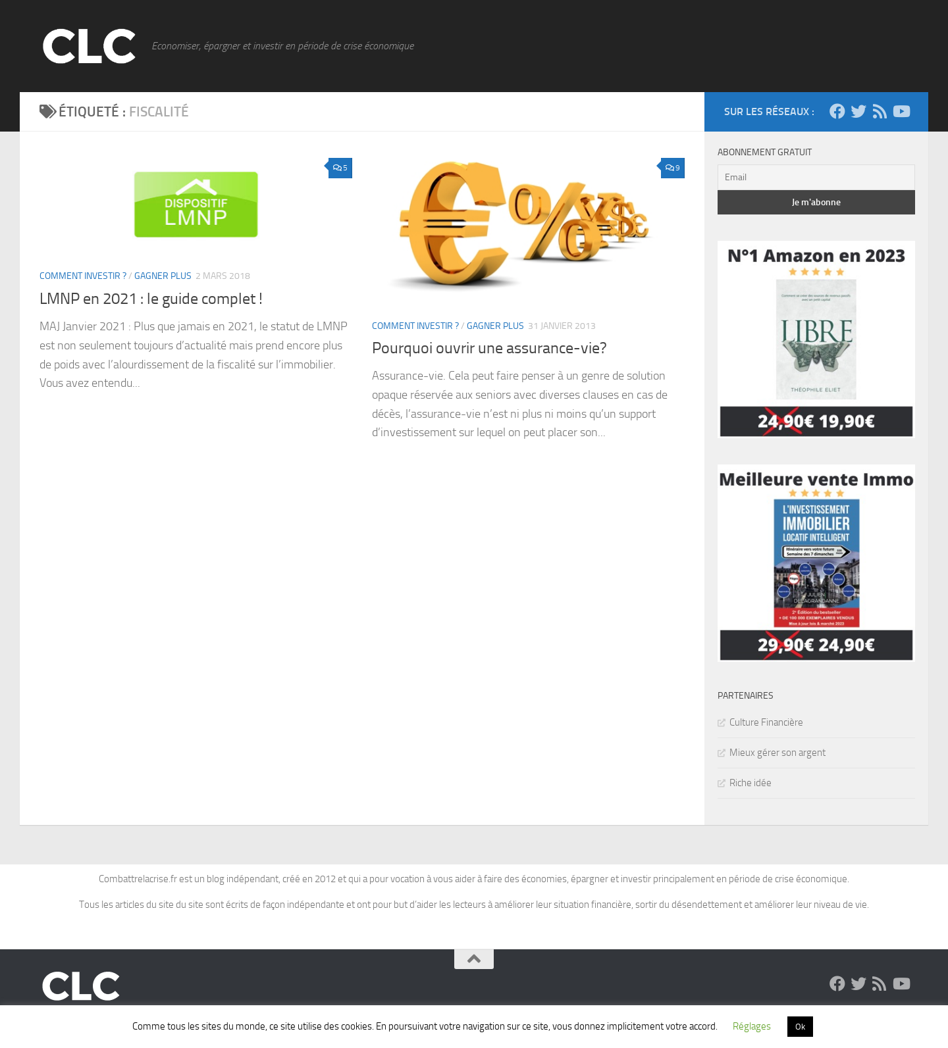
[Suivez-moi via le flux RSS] (879, 111)
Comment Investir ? (83, 276)
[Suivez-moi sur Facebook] (837, 111)
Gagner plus (163, 276)
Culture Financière (766, 722)
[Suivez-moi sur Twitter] (858, 111)
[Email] (816, 177)
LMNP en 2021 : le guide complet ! (151, 298)
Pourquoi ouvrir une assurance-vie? (489, 348)
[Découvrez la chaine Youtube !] (900, 111)
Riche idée (750, 783)
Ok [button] (800, 1027)
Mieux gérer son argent (777, 753)
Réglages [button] (752, 1026)
